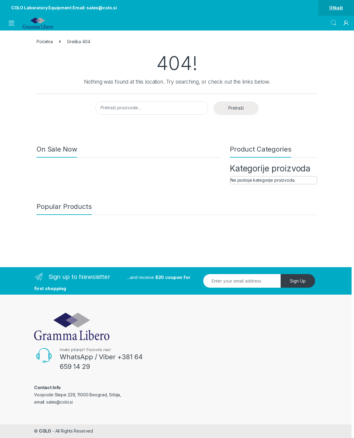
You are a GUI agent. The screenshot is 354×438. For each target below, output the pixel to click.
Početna (45, 41)
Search (333, 23)
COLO (45, 430)
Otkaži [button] (336, 7)
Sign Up (298, 280)
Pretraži (236, 107)
